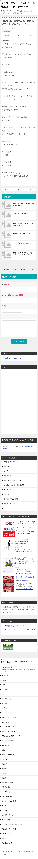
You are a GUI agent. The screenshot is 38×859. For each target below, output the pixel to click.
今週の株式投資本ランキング (13, 480)
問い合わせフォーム (23, 609)
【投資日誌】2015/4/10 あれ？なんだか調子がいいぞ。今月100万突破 (23, 253)
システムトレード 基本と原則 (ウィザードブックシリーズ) (25, 522)
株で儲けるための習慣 (11, 499)
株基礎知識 (7, 490)
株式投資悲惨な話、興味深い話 (14, 485)
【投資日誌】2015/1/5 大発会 (28, 269)
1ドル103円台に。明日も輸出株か (22, 243)
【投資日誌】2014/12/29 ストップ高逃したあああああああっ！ (11, 269)
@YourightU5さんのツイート (12, 358)
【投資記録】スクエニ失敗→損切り (23, 233)
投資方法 (7, 494)
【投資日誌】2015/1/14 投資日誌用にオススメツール (23, 224)
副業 (5, 508)
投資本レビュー (9, 476)
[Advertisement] (9, 401)
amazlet (24, 525)
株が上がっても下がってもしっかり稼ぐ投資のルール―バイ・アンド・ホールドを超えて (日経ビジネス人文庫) (24, 560)
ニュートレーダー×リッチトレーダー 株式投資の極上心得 (24, 540)
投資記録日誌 (6, 31)
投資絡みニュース (9, 504)
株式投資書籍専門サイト (11, 462)
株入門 (6, 471)
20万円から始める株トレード (14, 626)
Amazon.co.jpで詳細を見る (24, 533)
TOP (17, 662)
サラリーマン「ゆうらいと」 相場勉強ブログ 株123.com (18, 4)
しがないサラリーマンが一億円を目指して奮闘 (20, 629)
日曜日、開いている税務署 (20, 213)
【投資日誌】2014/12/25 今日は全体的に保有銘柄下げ (23, 204)
